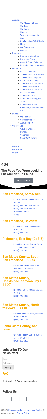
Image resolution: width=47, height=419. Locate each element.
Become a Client (27, 59)
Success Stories (27, 120)
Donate (23, 132)
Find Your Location (28, 71)
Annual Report (26, 123)
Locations (16, 68)
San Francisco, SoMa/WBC (22, 194)
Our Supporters (27, 47)
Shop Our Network (28, 138)
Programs (16, 53)
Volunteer (24, 135)
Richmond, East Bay (29, 80)
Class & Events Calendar (31, 62)
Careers (23, 32)
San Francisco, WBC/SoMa (32, 74)
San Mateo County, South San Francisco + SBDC (21, 258)
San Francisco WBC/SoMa (32, 41)
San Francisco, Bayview (30, 77)
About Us (16, 20)
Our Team (24, 26)
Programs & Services (29, 56)
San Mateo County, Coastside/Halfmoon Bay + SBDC (32, 107)
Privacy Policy (23, 413)
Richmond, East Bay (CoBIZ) (23, 239)
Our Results (25, 117)
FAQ (5, 374)
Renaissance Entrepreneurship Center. (25, 410)
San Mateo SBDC (27, 95)
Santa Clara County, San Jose (20, 327)
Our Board (24, 29)
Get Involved (17, 126)
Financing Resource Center (32, 65)
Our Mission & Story (29, 23)
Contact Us (25, 50)
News (22, 44)
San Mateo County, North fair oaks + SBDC (21, 306)
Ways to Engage (27, 129)
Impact (15, 114)
